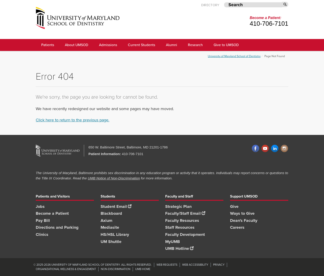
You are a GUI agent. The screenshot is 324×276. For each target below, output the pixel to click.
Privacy (219, 264)
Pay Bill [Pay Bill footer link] (43, 220)
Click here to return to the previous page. (72, 120)
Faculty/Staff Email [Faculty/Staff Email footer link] (185, 213)
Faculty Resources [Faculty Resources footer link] (182, 220)
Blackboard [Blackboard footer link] (111, 213)
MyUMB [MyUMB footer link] (172, 242)
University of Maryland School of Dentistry (234, 56)
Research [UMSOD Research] (195, 44)
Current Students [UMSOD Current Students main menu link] (141, 44)
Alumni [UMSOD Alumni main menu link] (171, 44)
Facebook (255, 149)
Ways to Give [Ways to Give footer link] (242, 213)
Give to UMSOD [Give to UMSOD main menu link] (226, 44)
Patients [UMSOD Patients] (47, 44)
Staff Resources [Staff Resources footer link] (180, 227)
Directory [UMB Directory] (210, 5)
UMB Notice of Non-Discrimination (114, 178)
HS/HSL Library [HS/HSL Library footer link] (115, 234)
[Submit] (285, 4)
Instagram (284, 149)
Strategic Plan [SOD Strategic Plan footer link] (178, 206)
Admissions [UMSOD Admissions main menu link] (108, 44)
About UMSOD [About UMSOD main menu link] (76, 44)
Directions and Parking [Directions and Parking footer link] (57, 227)
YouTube (265, 149)
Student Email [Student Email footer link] (116, 206)
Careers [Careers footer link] (237, 227)
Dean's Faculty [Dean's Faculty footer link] (243, 220)
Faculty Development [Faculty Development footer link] (185, 234)
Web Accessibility (195, 264)
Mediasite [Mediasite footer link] (110, 227)
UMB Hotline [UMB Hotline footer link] (179, 248)
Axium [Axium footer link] (106, 220)
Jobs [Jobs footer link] (40, 206)
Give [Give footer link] (234, 206)
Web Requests (167, 264)
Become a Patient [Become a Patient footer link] (52, 213)
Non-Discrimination (115, 269)
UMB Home (142, 269)
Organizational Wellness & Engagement (66, 269)
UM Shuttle (111, 242)
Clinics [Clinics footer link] (42, 234)
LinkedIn (275, 149)
